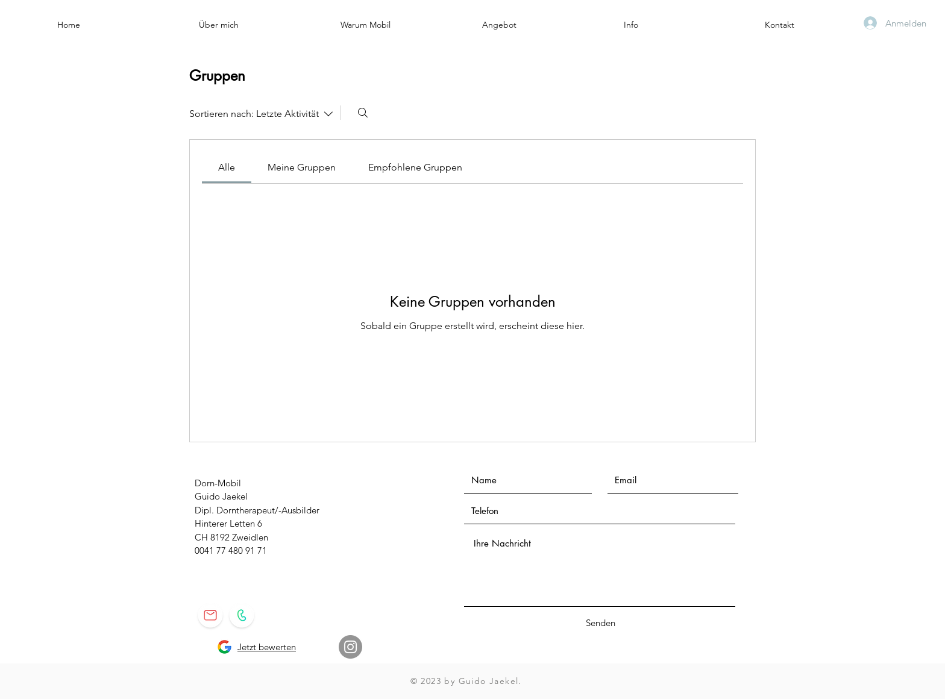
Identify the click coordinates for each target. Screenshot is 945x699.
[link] (226, 167)
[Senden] (600, 623)
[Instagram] (350, 647)
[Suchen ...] (363, 112)
